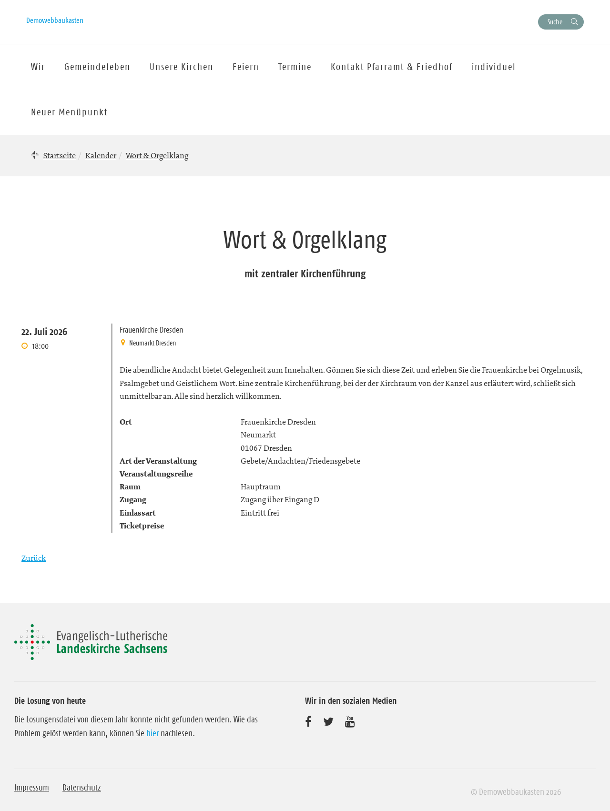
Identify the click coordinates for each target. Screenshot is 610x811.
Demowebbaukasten (54, 20)
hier (152, 733)
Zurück (33, 558)
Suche (555, 21)
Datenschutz (81, 787)
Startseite (59, 155)
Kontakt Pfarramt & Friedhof (392, 66)
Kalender (100, 155)
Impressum (31, 787)
